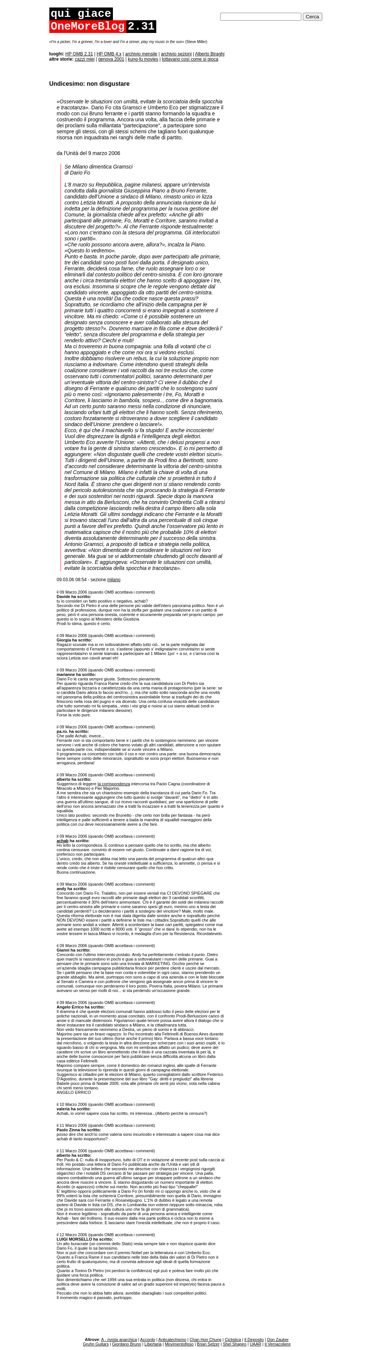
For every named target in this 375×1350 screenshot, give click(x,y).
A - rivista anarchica (119, 1339)
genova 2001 (111, 59)
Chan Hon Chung (205, 1339)
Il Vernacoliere (278, 1344)
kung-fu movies (143, 59)
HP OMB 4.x (108, 54)
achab (63, 840)
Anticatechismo (173, 1339)
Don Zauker (277, 1339)
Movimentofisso (179, 1344)
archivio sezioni (176, 54)
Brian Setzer (208, 1344)
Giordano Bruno (126, 1344)
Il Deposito (254, 1339)
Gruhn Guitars (96, 1344)
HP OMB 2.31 (79, 54)
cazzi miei (85, 59)
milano (113, 579)
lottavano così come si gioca (190, 59)
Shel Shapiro (234, 1344)
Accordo (147, 1339)
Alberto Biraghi (210, 54)
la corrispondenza (114, 784)
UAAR (255, 1344)
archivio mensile (141, 54)
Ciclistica (233, 1339)
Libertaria (153, 1344)
